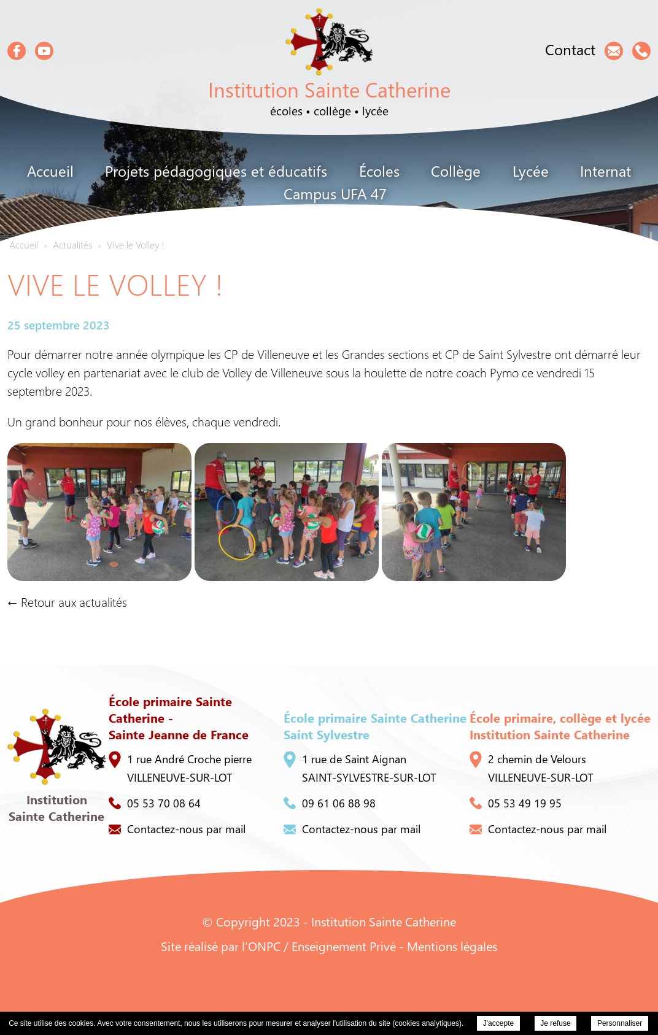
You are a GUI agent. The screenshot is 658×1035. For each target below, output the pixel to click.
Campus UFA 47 (335, 193)
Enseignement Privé (344, 945)
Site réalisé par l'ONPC (221, 945)
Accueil (50, 170)
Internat (605, 170)
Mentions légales (452, 945)
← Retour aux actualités (67, 601)
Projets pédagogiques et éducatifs (216, 170)
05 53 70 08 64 (155, 803)
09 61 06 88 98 (330, 803)
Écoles (379, 170)
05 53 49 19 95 (516, 803)
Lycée (531, 170)
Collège (456, 170)
